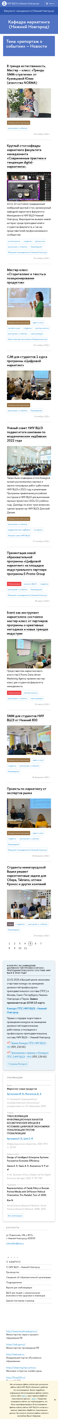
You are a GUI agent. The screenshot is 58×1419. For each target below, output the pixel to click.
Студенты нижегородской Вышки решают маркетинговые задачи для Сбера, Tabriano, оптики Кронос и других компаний (26, 875)
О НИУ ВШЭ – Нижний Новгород (23, 1267)
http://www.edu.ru (15, 1354)
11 (25, 948)
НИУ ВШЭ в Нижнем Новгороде (23, 3)
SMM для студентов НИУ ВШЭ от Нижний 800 (25, 718)
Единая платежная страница (20, 1300)
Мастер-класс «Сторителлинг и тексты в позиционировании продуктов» (26, 276)
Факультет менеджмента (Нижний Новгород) (29, 11)
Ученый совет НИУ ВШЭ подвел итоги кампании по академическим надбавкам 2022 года (27, 434)
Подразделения (14, 1282)
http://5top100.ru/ (16, 1377)
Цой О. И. (28, 1138)
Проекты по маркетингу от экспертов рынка (26, 790)
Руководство (12, 1272)
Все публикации (15, 1215)
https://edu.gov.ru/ (15, 1344)
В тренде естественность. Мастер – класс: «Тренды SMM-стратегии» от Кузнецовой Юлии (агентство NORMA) (26, 74)
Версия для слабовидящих (19, 1287)
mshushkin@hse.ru (15, 1243)
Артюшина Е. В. (14, 1138)
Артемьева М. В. (15, 1093)
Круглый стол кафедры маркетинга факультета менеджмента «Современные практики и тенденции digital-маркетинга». (26, 156)
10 (20, 948)
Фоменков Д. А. (33, 1093)
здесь (24, 1396)
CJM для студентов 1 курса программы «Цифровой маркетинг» (27, 360)
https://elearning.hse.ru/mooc (21, 1367)
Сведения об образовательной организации (28, 1277)
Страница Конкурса (17, 1064)
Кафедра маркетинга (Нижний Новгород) (29, 24)
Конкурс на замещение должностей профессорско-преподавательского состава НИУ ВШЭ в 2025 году (29, 969)
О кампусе (13, 1261)
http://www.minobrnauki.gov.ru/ (21, 1331)
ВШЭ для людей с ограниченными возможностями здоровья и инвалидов (25, 1294)
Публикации (15, 1077)
